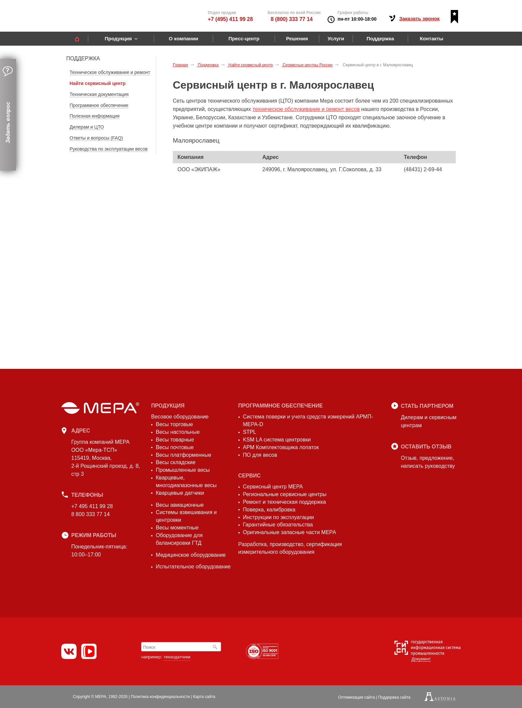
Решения (297, 38)
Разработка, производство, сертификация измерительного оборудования (290, 548)
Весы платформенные (183, 455)
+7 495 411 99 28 (92, 506)
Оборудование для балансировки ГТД (179, 539)
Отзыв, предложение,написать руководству (428, 462)
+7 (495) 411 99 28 (230, 19)
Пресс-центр (243, 38)
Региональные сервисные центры (285, 494)
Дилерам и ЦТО (87, 127)
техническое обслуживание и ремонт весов (306, 109)
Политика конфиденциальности (160, 696)
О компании (183, 38)
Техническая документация (99, 94)
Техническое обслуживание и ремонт (110, 72)
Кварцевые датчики (180, 493)
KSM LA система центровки (277, 439)
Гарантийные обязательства (278, 524)
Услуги (336, 38)
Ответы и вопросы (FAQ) (96, 138)
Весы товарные (175, 439)
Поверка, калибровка (269, 509)
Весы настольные (178, 432)
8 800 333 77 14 (90, 514)
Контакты (431, 38)
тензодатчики (176, 656)
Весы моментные (177, 527)
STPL (249, 432)
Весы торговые (174, 424)
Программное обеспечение (99, 105)
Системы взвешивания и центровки (186, 516)
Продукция (118, 38)
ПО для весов (260, 455)
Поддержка (380, 38)
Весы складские (175, 462)
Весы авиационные (180, 505)
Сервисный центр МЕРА (273, 486)
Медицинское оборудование (191, 555)
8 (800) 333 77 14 (292, 19)
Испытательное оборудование (193, 566)
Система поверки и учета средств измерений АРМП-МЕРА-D (308, 420)
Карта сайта (204, 696)
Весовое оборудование (179, 416)
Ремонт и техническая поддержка (284, 502)
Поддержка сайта (394, 697)
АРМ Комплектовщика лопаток (281, 447)
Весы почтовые (175, 447)
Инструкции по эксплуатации (278, 517)
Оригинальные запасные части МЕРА (289, 532)
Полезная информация (95, 116)
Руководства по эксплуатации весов (109, 149)
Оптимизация (356, 697)
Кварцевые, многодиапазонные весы (186, 481)
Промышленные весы (183, 470)
